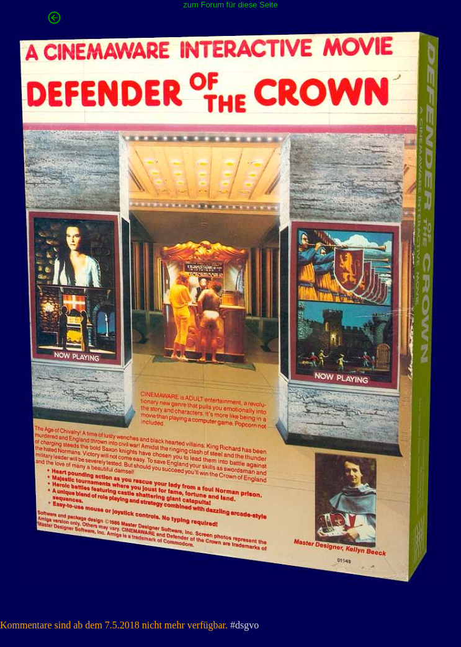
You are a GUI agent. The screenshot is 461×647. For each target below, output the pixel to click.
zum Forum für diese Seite (230, 4)
